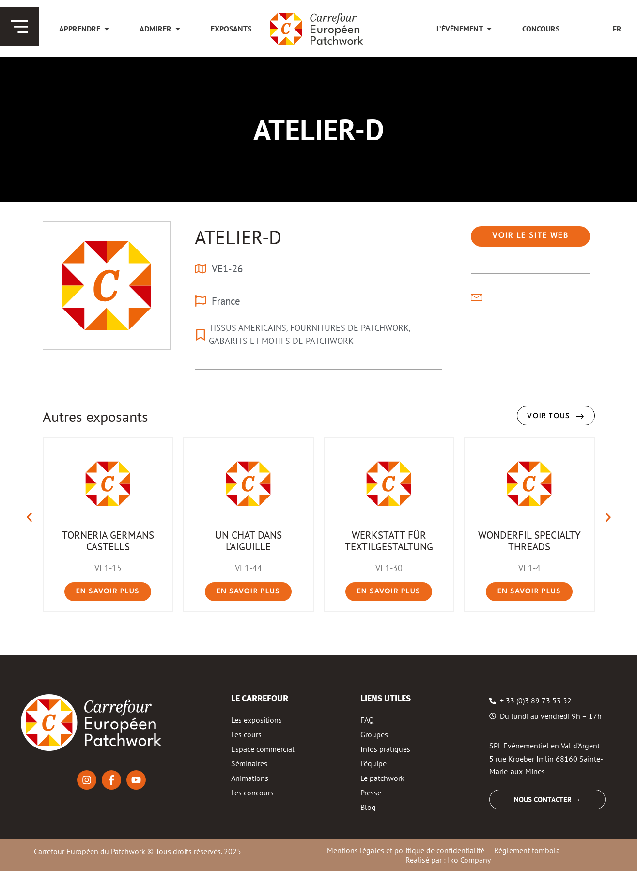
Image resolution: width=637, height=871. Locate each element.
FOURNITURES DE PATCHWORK (349, 327)
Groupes (374, 734)
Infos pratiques (385, 749)
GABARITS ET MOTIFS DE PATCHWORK (281, 340)
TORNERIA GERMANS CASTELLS (108, 540)
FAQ (367, 720)
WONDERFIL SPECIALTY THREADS (529, 540)
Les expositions (256, 720)
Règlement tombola (527, 850)
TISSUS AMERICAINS (247, 327)
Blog (368, 807)
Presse (370, 792)
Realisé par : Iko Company (448, 860)
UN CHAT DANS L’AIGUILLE (248, 540)
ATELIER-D (238, 236)
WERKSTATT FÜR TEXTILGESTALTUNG (389, 540)
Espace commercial (263, 749)
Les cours (246, 734)
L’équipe (373, 763)
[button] (530, 236)
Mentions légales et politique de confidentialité (405, 850)
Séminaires (249, 763)
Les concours (252, 792)
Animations (249, 778)
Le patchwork (382, 778)
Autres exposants (95, 416)
